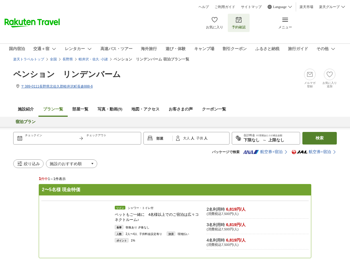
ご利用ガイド (225, 7)
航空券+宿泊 (263, 152)
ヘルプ (204, 7)
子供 (200, 138)
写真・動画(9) (110, 109)
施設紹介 (26, 109)
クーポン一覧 (214, 109)
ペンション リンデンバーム (67, 74)
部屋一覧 (80, 109)
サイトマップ (251, 7)
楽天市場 (306, 7)
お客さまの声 (181, 109)
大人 (187, 138)
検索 (320, 138)
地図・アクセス (145, 109)
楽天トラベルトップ (28, 59)
